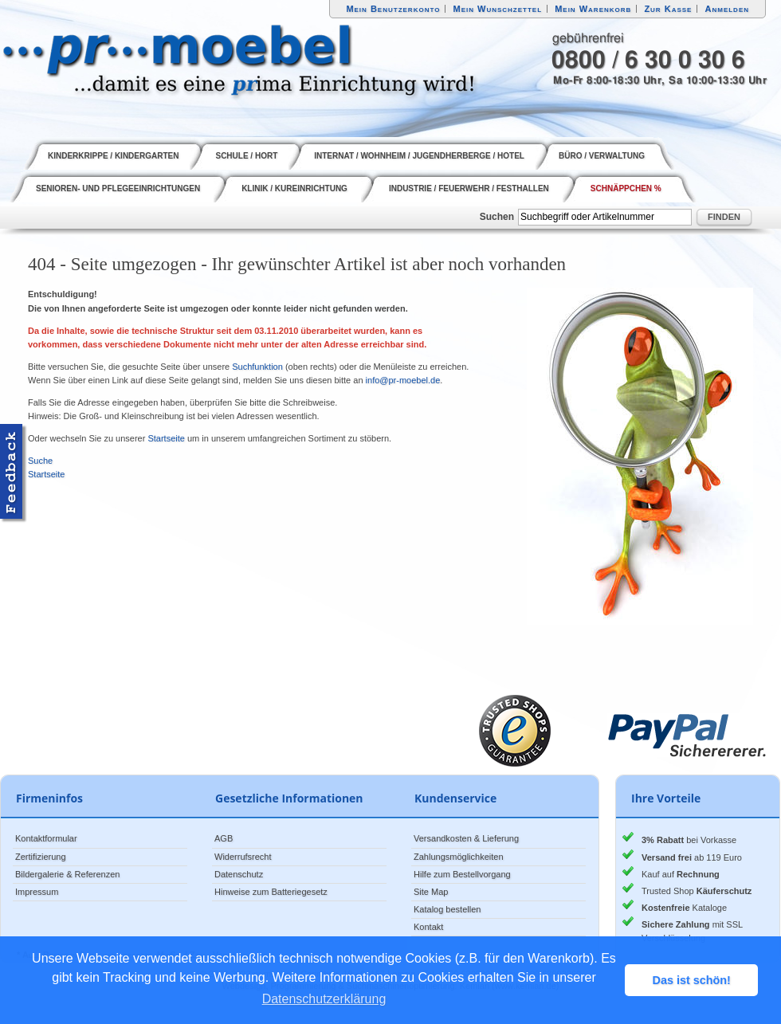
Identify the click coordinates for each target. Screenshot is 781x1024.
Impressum (36, 891)
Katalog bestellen (447, 909)
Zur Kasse (668, 9)
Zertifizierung (40, 856)
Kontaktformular (46, 838)
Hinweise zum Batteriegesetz (271, 891)
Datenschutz (238, 874)
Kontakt (428, 927)
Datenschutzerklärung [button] (324, 999)
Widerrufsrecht (243, 856)
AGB (223, 838)
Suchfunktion (257, 366)
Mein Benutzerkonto (393, 9)
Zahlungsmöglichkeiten (459, 856)
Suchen (497, 216)
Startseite (165, 438)
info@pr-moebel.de (403, 380)
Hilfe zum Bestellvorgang (462, 874)
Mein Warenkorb (593, 9)
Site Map (431, 891)
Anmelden (727, 9)
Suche (40, 460)
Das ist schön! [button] (692, 980)
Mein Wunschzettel (497, 9)
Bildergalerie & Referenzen (67, 874)
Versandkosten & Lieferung (466, 838)
